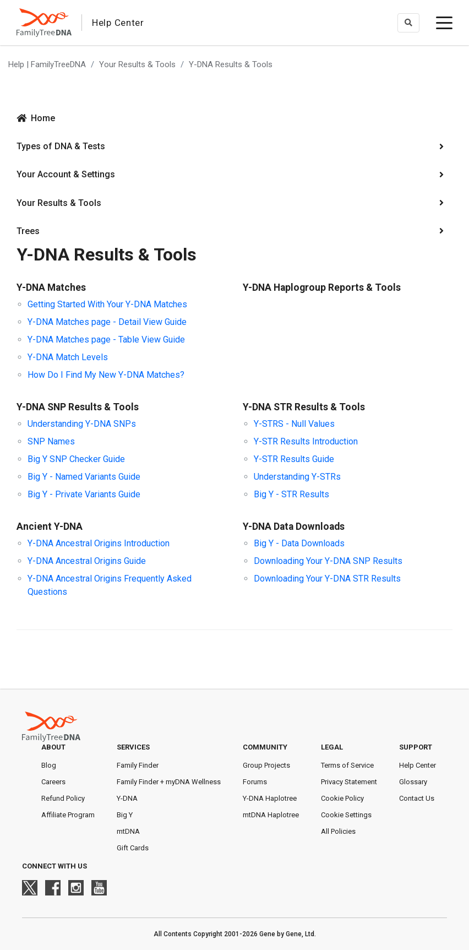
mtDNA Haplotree (271, 815)
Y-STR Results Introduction (306, 441)
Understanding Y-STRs (297, 476)
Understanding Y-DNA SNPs (82, 424)
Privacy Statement (349, 782)
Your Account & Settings (66, 174)
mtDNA (128, 831)
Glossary (413, 782)
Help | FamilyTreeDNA (47, 64)
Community (265, 747)
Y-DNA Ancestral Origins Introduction (99, 543)
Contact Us (416, 798)
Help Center (417, 765)
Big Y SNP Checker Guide (76, 459)
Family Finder (138, 765)
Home (43, 118)
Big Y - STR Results (291, 494)
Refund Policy (63, 798)
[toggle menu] (444, 22)
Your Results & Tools (137, 64)
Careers (53, 782)
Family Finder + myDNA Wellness (169, 782)
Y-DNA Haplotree (270, 798)
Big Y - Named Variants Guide (84, 476)
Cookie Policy (342, 798)
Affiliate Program (68, 815)
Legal (332, 747)
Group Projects (266, 765)
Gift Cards (133, 848)
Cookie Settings (346, 815)
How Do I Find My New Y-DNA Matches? (106, 375)
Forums (255, 782)
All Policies (338, 831)
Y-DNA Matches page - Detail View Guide (107, 322)
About (53, 747)
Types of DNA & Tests (61, 146)
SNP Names (51, 441)
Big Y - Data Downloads (299, 543)
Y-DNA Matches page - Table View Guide (106, 339)
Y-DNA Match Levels (68, 357)
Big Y (125, 815)
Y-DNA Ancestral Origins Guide (87, 561)
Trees (28, 231)
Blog (48, 765)
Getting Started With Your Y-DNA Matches (107, 304)
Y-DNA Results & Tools (230, 64)
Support (415, 747)
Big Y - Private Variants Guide (84, 494)
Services (133, 747)
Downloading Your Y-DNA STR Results (327, 578)
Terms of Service (347, 765)
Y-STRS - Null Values (294, 424)
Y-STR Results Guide (294, 459)
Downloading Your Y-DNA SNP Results (328, 561)
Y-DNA (127, 798)
